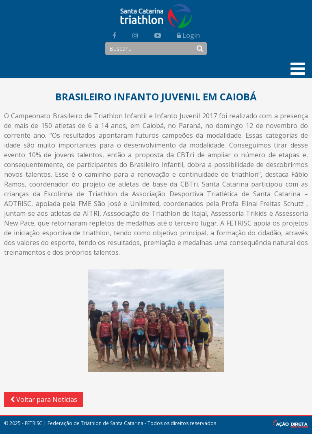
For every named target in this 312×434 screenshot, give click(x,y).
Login (188, 35)
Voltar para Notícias (43, 399)
